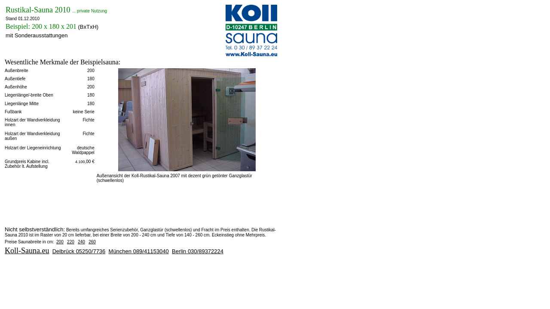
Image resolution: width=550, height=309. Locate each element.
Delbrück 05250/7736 (79, 251)
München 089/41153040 (139, 251)
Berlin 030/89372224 (197, 251)
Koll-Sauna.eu (27, 250)
